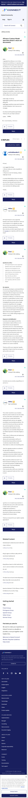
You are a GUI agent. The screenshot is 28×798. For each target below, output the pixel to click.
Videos (3, 707)
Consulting (4, 724)
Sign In (9, 19)
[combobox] (13, 25)
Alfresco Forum (7, 548)
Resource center (5, 698)
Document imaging (6, 730)
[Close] (26, 777)
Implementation (5, 718)
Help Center (6, 642)
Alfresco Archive (6, 32)
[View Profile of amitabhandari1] (13, 152)
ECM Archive (14, 120)
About (3, 740)
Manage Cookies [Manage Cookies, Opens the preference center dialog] (14, 792)
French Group (7, 608)
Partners (3, 743)
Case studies (4, 681)
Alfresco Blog (6, 558)
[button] (5, 127)
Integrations (4, 691)
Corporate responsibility (7, 746)
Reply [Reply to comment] (13, 199)
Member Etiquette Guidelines (11, 640)
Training (3, 760)
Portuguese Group (8, 610)
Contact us (13, 663)
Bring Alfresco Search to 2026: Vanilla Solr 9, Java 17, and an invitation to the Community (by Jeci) (13, 567)
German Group (7, 617)
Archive (9, 116)
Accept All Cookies (14, 796)
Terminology (5, 701)
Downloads (4, 704)
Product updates (5, 710)
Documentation (5, 763)
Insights (3, 687)
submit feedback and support (15, 4)
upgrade (7, 231)
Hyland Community (7, 15)
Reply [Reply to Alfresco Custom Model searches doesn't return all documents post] (13, 131)
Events (3, 757)
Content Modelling (8, 120)
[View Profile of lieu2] (10, 48)
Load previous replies (13, 145)
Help (3, 20)
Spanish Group (7, 613)
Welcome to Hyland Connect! (11, 637)
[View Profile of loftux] (10, 208)
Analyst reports (5, 684)
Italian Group (6, 615)
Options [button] (25, 32)
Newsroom (4, 749)
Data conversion (5, 727)
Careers (3, 737)
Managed (4, 721)
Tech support (5, 766)
